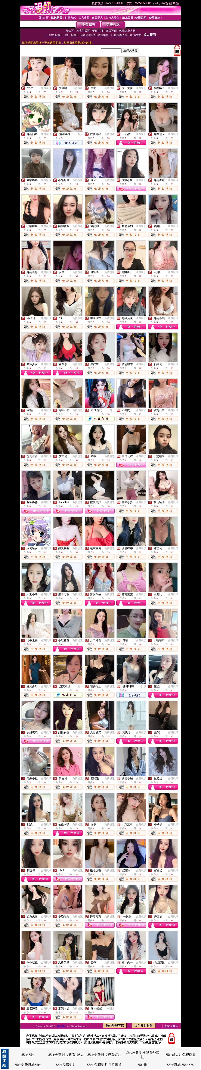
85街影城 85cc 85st (181, 1065)
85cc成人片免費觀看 (181, 1055)
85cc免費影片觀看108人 (66, 1055)
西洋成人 (62, 1026)
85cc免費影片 (66, 1065)
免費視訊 (46, 88)
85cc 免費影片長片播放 (104, 1065)
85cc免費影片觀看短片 (104, 1055)
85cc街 (142, 1065)
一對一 (111, 410)
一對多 (79, 134)
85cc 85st (27, 1055)
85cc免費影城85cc (28, 1065)
